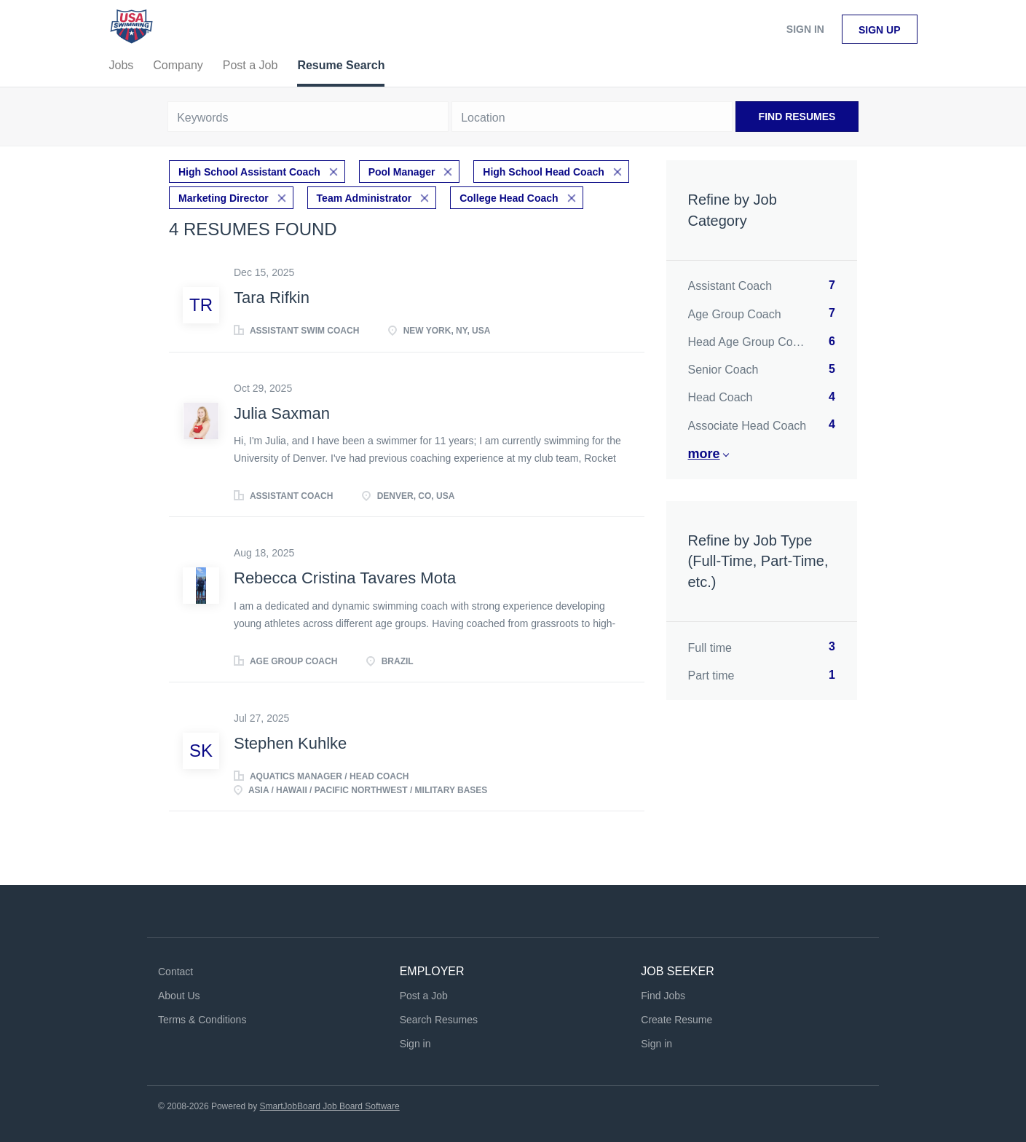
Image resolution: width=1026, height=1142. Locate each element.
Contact (175, 971)
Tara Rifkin (271, 297)
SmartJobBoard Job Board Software (330, 1106)
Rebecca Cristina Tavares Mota (345, 578)
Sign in (805, 29)
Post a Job (424, 995)
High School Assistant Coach (249, 172)
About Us (179, 995)
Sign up (880, 30)
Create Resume (676, 1019)
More (704, 453)
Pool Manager (401, 172)
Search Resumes (439, 1019)
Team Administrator (364, 198)
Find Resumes (797, 116)
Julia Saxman (282, 413)
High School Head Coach (543, 172)
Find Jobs (663, 995)
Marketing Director (223, 198)
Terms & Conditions (202, 1019)
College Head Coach (508, 198)
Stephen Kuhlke (290, 743)
